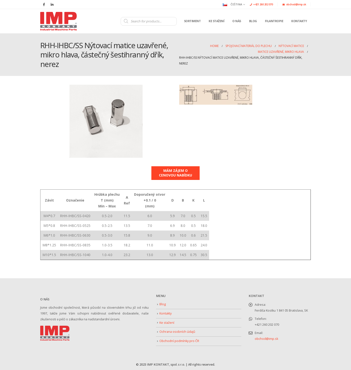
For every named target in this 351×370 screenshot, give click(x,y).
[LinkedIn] (52, 4)
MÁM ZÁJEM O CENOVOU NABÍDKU (175, 172)
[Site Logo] (58, 21)
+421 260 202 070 (261, 4)
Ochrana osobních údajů (177, 332)
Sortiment (192, 21)
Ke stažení (216, 21)
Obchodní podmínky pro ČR (179, 341)
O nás (236, 21)
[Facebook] (43, 4)
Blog (253, 21)
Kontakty (299, 21)
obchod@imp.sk (294, 4)
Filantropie (274, 21)
